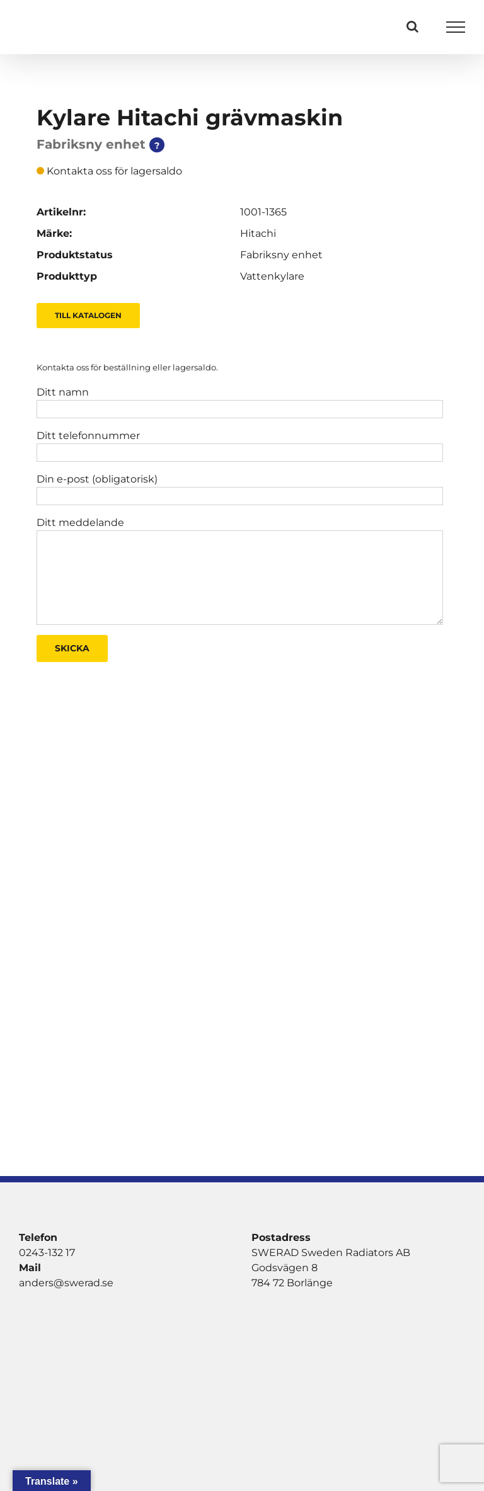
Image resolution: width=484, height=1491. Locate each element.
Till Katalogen (88, 315)
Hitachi (258, 233)
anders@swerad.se (66, 1283)
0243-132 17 (47, 1253)
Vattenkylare (272, 276)
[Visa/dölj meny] (456, 27)
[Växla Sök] (412, 26)
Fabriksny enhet (281, 255)
